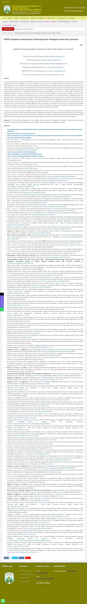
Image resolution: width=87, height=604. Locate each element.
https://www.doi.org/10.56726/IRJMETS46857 (39, 411)
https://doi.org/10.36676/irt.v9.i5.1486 (18, 429)
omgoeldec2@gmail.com (58, 67)
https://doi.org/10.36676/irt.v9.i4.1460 (38, 383)
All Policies (16, 18)
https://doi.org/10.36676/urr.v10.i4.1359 (45, 440)
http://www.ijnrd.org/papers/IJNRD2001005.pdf (54, 180)
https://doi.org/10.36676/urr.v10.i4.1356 (24, 417)
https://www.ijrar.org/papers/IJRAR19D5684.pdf (57, 196)
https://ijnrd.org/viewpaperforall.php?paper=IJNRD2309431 (59, 351)
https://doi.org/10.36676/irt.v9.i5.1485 (18, 389)
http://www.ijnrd (35, 375)
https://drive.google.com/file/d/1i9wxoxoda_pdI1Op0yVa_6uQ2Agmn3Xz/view (29, 423)
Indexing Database (24, 18)
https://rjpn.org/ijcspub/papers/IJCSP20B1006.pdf (61, 176)
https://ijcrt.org (27, 337)
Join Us (14, 25)
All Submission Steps (62, 18)
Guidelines (32, 18)
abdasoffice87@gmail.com (57, 56)
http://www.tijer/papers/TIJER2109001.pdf (39, 233)
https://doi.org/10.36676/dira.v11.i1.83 (42, 347)
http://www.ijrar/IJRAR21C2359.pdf (71, 243)
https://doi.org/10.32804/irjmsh (29, 150)
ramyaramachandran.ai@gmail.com (50, 60)
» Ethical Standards (24, 578)
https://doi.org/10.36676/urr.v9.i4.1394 (18, 293)
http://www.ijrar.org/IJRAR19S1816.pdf (35, 202)
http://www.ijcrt (25, 365)
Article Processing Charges (63, 21)
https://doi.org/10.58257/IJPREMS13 (41, 287)
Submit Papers (72, 18)
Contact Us (5, 21)
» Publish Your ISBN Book (25, 571)
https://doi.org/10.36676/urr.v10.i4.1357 (27, 435)
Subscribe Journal (24, 21)
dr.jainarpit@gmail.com (59, 71)
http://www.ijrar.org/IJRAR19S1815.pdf (34, 192)
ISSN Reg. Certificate (14, 21)
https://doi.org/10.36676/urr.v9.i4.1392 (18, 305)
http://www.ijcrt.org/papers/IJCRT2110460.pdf (49, 275)
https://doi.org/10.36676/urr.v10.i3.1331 (51, 379)
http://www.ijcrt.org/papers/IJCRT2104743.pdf (57, 257)
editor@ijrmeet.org (41, 573)
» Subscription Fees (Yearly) (26, 574)
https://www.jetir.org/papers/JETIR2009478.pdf (20, 186)
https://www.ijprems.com (41, 405)
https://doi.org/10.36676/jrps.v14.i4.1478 (57, 399)
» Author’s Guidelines (24, 581)
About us (10, 18)
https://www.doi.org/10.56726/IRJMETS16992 (57, 281)
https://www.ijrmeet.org (33, 333)
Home (5, 18)
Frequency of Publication (36, 21)
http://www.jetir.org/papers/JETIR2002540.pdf (53, 206)
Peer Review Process (51, 18)
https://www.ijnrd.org (55, 355)
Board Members (40, 18)
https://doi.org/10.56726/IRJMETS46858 (38, 454)
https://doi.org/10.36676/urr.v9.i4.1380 (18, 315)
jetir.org (36, 184)
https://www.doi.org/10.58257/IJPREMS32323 (58, 460)
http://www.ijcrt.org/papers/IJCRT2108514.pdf (20, 263)
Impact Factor (74, 21)
